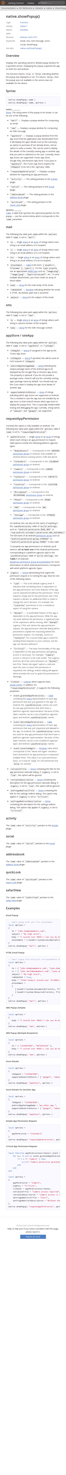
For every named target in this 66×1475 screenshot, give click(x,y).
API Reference (25, 8)
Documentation (8, 8)
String (8, 112)
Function (24, 22)
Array (41, 392)
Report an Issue (33, 1236)
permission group (21, 453)
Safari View (11, 900)
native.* (23, 26)
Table (8, 213)
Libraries (39, 8)
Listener (27, 681)
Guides (30, 3)
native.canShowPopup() (31, 48)
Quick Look (15, 205)
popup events (16, 684)
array (36, 242)
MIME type (33, 271)
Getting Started (15, 3)
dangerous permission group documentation (30, 562)
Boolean (24, 29)
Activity (54, 179)
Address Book (16, 197)
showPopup (60, 8)
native (49, 8)
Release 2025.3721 (28, 37)
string (25, 242)
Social (51, 186)
